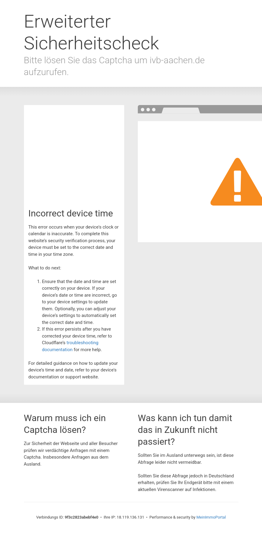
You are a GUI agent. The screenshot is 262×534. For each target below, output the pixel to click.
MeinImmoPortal (211, 517)
